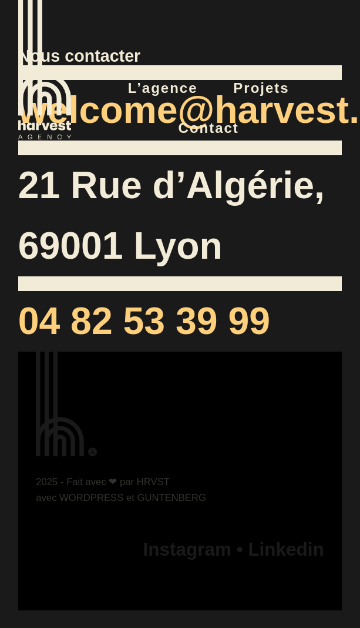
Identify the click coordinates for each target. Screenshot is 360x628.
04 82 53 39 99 (144, 321)
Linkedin (286, 549)
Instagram (187, 549)
